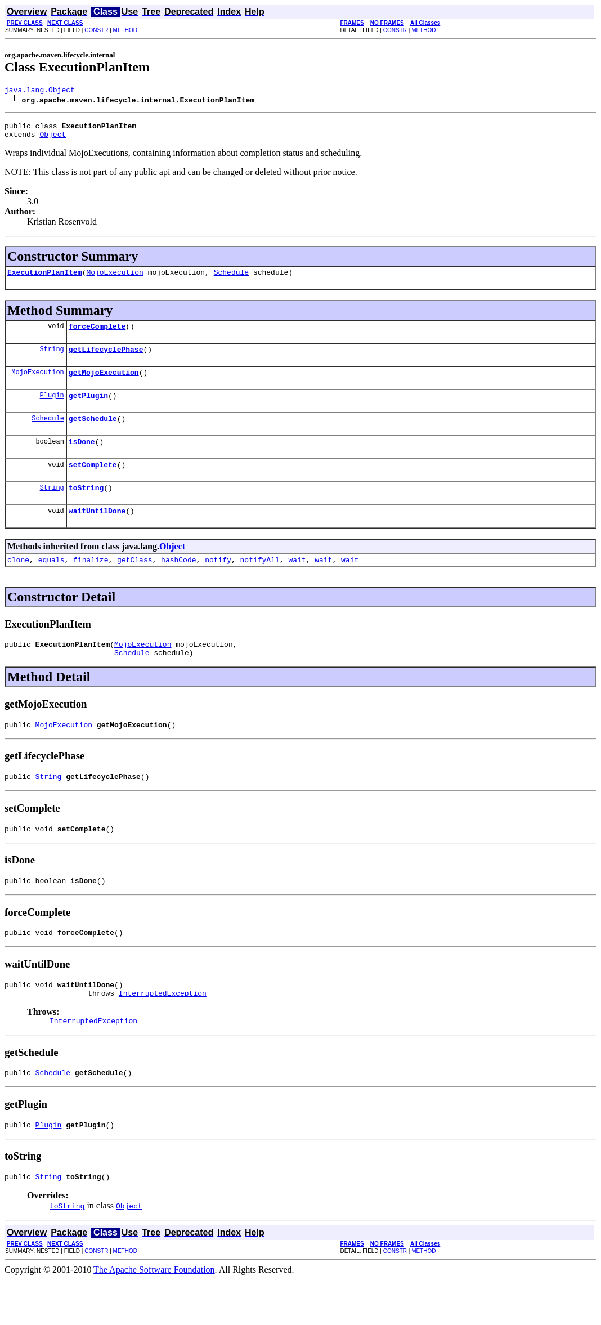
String (52, 359)
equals (51, 583)
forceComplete (97, 334)
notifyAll (260, 583)
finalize (90, 583)
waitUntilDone (97, 532)
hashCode (178, 583)
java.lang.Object (40, 91)
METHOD (125, 30)
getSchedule (93, 433)
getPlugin (88, 409)
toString (86, 508)
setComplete (93, 483)
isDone (82, 458)
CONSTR (96, 30)
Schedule (231, 279)
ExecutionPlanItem (44, 279)
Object (52, 139)
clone (18, 583)
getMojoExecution (104, 384)
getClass (134, 583)
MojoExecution (114, 279)
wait (297, 583)
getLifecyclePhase (106, 359)
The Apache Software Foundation (154, 1315)
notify (218, 583)
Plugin (52, 408)
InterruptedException (163, 1032)
